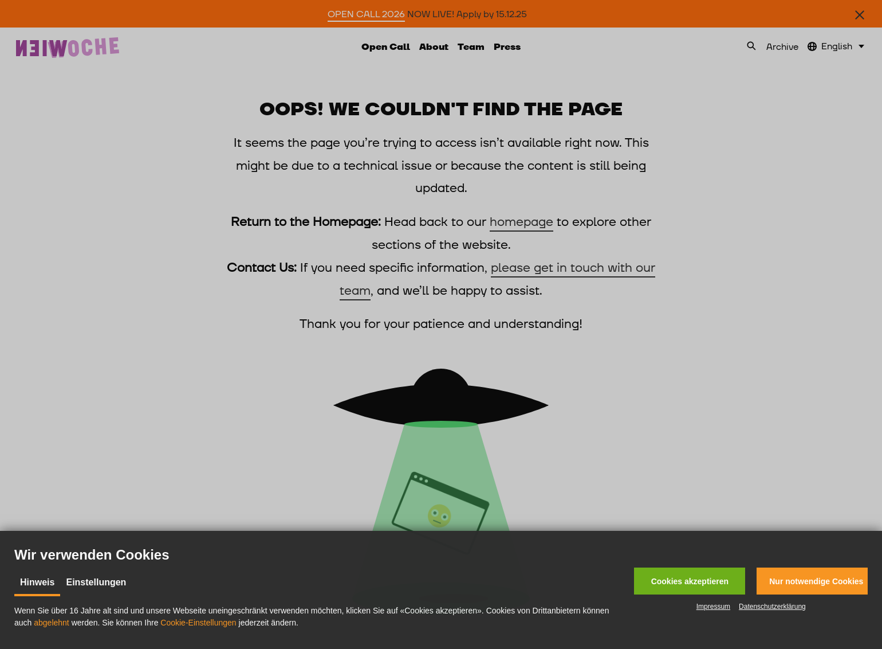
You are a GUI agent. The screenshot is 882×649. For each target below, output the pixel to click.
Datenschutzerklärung (772, 607)
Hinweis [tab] (37, 582)
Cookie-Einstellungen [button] (198, 622)
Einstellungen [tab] (96, 582)
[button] (689, 581)
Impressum (713, 607)
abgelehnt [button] (51, 622)
